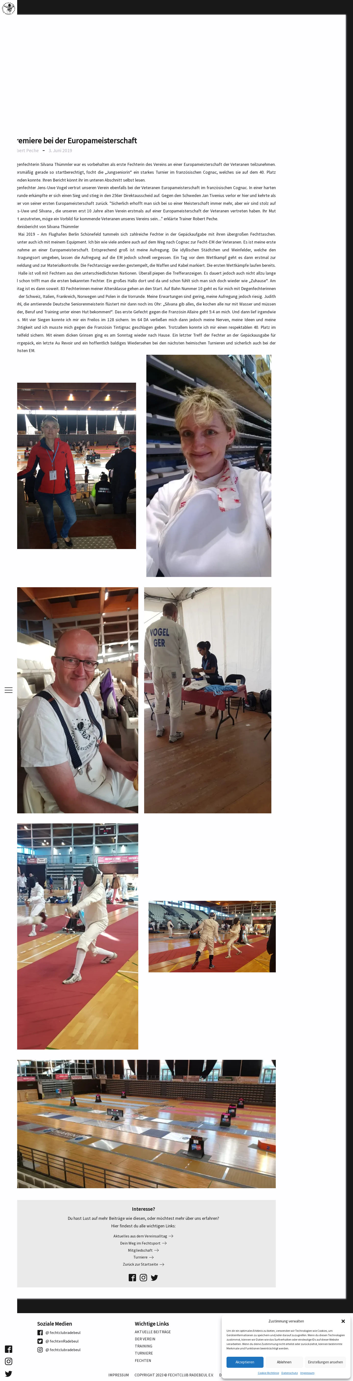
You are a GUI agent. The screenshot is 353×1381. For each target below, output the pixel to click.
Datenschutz (289, 1373)
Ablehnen (284, 1362)
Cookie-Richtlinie (268, 1373)
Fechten (143, 1360)
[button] (343, 1321)
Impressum (307, 1373)
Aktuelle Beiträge (153, 1332)
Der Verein (145, 1339)
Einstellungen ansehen (325, 1362)
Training (143, 1346)
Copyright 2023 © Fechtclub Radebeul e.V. (174, 1375)
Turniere (144, 1353)
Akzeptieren (245, 1362)
